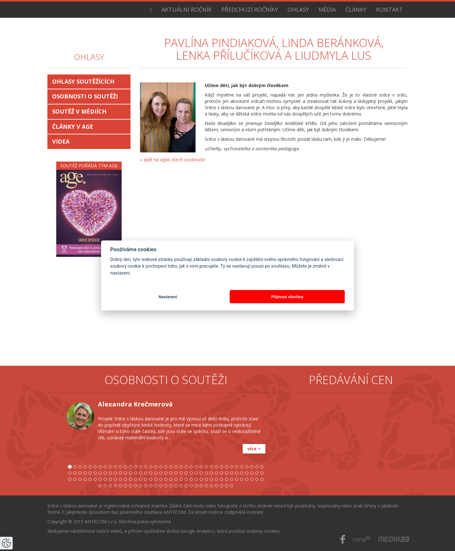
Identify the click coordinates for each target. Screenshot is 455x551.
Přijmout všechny (287, 296)
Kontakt (389, 9)
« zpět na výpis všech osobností (172, 160)
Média (327, 9)
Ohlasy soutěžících (83, 81)
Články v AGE (72, 126)
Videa (61, 141)
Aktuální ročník (186, 9)
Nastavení (168, 296)
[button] (56, 446)
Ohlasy (298, 9)
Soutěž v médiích (79, 111)
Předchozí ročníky (249, 9)
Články (356, 9)
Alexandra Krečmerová (135, 404)
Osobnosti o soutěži (85, 96)
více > (254, 449)
